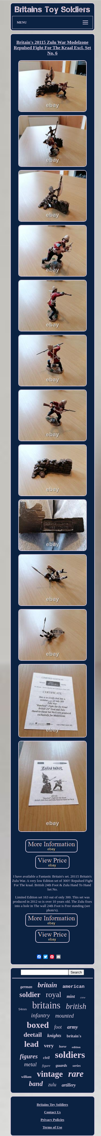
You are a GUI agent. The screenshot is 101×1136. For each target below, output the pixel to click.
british (76, 1006)
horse (62, 1046)
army (72, 1027)
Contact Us (52, 1112)
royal (53, 994)
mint (71, 996)
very (49, 1045)
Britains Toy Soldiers (52, 1104)
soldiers (70, 1055)
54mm (23, 1009)
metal (30, 1064)
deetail (32, 1034)
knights (54, 1035)
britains (46, 1005)
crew (82, 997)
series (76, 1066)
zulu (52, 1084)
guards (61, 1065)
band (36, 1083)
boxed (38, 1025)
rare (75, 1074)
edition (76, 1047)
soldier (29, 995)
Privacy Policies (52, 1120)
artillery (69, 1085)
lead (31, 1043)
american (73, 986)
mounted (64, 1016)
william (26, 1077)
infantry (40, 1015)
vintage (50, 1074)
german (26, 987)
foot (58, 1027)
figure (46, 1066)
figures (28, 1056)
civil (46, 1058)
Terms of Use (52, 1127)
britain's (74, 1036)
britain (47, 985)
